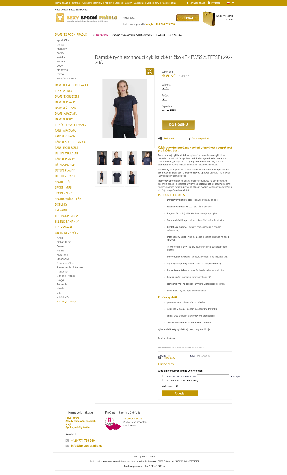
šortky (60, 53)
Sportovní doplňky (69, 199)
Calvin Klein (64, 242)
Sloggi (60, 280)
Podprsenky (63, 90)
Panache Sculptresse (70, 267)
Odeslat (180, 393)
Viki (59, 292)
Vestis (60, 288)
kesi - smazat (63, 227)
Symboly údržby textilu (78, 427)
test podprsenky (67, 216)
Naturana (62, 254)
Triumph (62, 284)
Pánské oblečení (66, 147)
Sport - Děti (63, 181)
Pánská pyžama (65, 130)
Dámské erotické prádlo (72, 85)
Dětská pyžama (65, 164)
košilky (61, 57)
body (60, 65)
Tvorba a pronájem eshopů (137, 466)
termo (60, 74)
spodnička (63, 40)
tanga (60, 44)
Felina (60, 250)
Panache (62, 271)
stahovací (62, 69)
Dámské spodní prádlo (71, 34)
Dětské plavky (64, 170)
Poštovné (75, 3)
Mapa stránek (148, 457)
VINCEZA (63, 296)
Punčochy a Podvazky (70, 125)
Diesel (60, 246)
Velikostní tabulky (123, 3)
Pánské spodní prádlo (70, 142)
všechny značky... (67, 301)
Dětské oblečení (66, 153)
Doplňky (61, 204)
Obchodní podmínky (92, 3)
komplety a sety (66, 78)
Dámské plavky (65, 102)
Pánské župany (65, 136)
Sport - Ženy (63, 193)
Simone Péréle (66, 275)
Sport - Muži (63, 187)
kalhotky (62, 48)
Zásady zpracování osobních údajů (81, 422)
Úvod (136, 457)
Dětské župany (65, 176)
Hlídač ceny (169, 358)
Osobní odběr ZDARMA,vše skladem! (137, 422)
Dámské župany (65, 108)
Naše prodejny (169, 3)
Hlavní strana (72, 418)
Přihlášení (216, 3)
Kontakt (108, 3)
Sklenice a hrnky (67, 221)
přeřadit (61, 210)
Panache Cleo (65, 263)
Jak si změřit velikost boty (146, 3)
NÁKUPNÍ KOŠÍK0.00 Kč (225, 18)
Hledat (187, 18)
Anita (60, 237)
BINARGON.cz (158, 466)
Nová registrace (197, 3)
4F (169, 356)
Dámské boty (64, 119)
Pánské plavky (65, 159)
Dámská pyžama (66, 113)
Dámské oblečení (67, 96)
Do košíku (178, 125)
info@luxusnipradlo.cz (86, 445)
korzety (61, 61)
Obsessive (63, 258)
